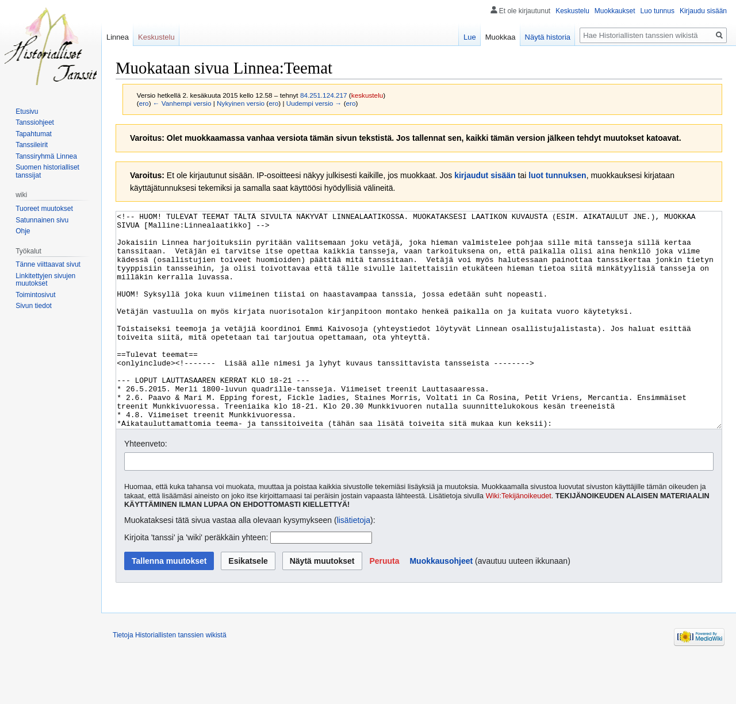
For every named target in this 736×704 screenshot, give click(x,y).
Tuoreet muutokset (44, 209)
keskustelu (367, 95)
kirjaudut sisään (485, 175)
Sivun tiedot (34, 306)
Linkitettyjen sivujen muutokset (45, 280)
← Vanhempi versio (182, 103)
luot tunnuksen (557, 175)
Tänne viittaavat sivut (48, 264)
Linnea (117, 37)
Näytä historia (547, 37)
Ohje (23, 231)
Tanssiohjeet (35, 122)
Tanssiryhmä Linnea (46, 156)
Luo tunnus (657, 11)
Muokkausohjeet (441, 604)
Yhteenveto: (145, 486)
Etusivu (27, 111)
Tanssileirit (32, 145)
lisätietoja (353, 563)
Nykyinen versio (240, 103)
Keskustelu (572, 11)
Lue (469, 37)
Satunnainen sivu (42, 220)
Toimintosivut (35, 295)
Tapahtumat (34, 134)
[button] (384, 604)
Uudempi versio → (314, 103)
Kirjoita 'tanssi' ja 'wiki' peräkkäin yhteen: (196, 580)
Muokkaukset (615, 11)
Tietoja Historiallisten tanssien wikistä (170, 678)
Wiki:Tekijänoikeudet (518, 539)
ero (144, 103)
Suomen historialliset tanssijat (47, 171)
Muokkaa (500, 37)
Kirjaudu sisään (703, 11)
